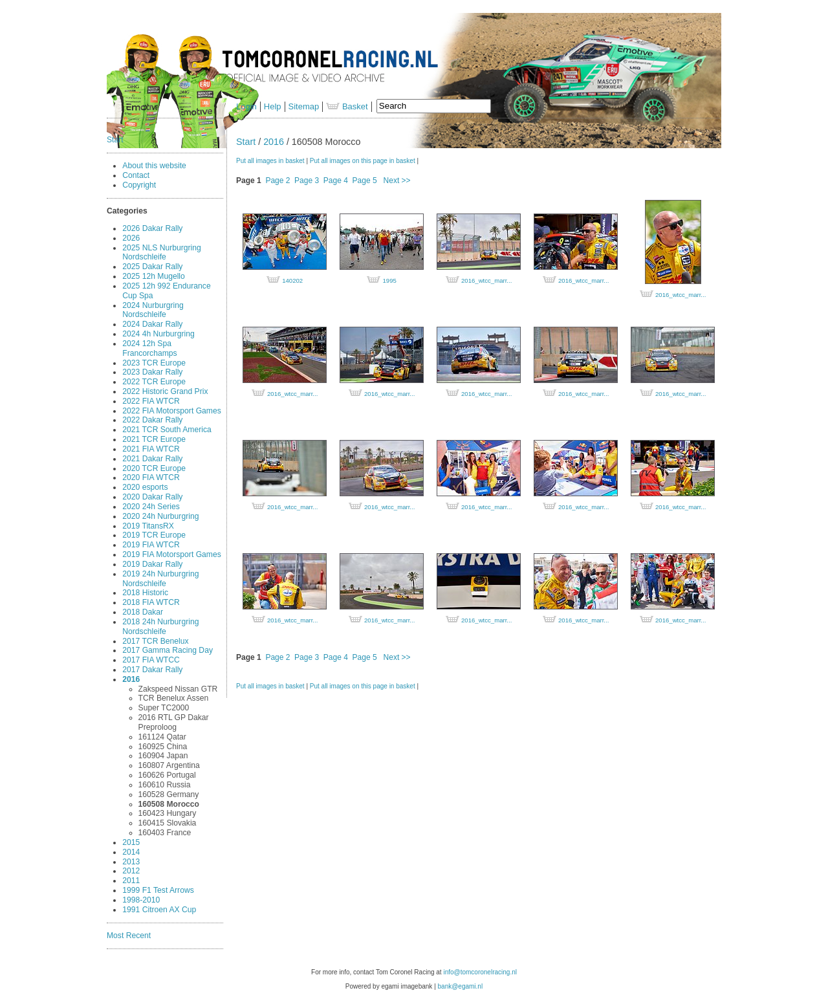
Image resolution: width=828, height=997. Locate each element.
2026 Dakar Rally (152, 228)
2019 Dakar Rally (152, 564)
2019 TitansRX (148, 526)
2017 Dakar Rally (152, 669)
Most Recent (129, 935)
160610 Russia (164, 784)
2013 (131, 861)
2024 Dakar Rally (152, 324)
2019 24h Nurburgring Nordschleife (160, 578)
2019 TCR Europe (154, 535)
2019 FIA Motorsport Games (171, 554)
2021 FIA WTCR (150, 449)
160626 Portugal (167, 775)
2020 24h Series (150, 506)
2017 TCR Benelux (155, 641)
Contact (135, 175)
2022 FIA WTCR (150, 401)
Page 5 (365, 180)
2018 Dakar (142, 612)
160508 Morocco (168, 804)
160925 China (163, 746)
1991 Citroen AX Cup (159, 909)
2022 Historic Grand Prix (165, 391)
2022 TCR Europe (154, 381)
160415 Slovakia (167, 822)
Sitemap (304, 106)
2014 (131, 852)
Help (272, 106)
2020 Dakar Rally (152, 496)
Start (115, 139)
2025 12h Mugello (153, 276)
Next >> (397, 180)
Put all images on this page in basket (362, 160)
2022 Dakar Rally (152, 419)
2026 (131, 238)
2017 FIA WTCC (150, 659)
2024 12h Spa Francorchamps (149, 348)
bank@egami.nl (460, 986)
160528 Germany (168, 794)
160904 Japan (163, 755)
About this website (154, 165)
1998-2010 (141, 899)
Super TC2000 (164, 707)
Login (246, 106)
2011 (131, 880)
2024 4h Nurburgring (158, 333)
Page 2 (277, 180)
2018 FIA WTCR (150, 602)
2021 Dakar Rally (152, 458)
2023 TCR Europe (154, 362)
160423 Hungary (167, 813)
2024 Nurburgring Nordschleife (153, 310)
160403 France (164, 832)
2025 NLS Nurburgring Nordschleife (161, 252)
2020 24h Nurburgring (160, 516)
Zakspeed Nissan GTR (178, 689)
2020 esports (145, 487)
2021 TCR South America (166, 429)
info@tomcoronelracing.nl (480, 972)
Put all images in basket (270, 160)
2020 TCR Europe (154, 468)
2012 (131, 870)
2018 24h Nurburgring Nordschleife (160, 626)
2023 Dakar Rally (152, 372)
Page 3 (306, 180)
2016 (131, 679)
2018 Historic (145, 592)
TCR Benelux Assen (173, 698)
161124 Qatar (162, 736)
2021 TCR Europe (154, 439)
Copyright (139, 185)
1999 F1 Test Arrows (157, 890)
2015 (131, 842)
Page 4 (335, 180)
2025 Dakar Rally (152, 266)
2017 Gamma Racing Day (167, 650)
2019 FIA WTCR (150, 544)
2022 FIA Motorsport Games (171, 410)
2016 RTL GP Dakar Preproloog (173, 722)
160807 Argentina (169, 765)
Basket (346, 106)
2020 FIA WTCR (150, 477)
